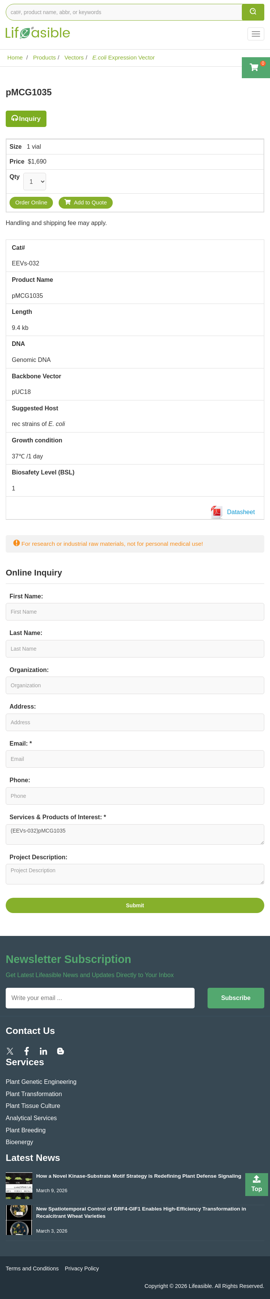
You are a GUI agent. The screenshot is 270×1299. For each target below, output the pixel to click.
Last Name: (26, 633)
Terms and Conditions (32, 1268)
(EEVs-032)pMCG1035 (135, 834)
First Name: (26, 596)
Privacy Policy (82, 1268)
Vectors (73, 57)
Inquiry (30, 118)
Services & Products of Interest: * (58, 817)
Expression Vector (123, 57)
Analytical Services (31, 1118)
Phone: (20, 780)
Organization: (29, 670)
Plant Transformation (34, 1094)
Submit (135, 905)
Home (14, 57)
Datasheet (234, 512)
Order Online (31, 202)
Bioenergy (19, 1142)
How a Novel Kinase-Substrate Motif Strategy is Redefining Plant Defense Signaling (138, 1176)
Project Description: (38, 857)
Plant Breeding (26, 1130)
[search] (253, 12)
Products (43, 57)
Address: (23, 706)
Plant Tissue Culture (33, 1106)
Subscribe (236, 998)
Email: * (21, 743)
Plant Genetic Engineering (41, 1082)
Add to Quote (85, 202)
